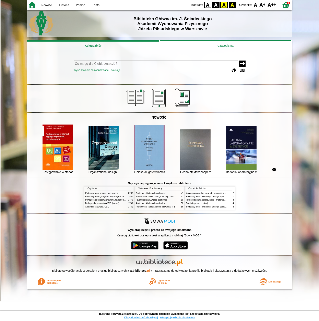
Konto (95, 5)
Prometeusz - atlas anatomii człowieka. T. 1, (156, 207)
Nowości (47, 5)
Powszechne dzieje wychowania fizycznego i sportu (108, 200)
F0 (255, 4)
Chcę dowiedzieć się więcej (141, 317)
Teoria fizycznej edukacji (197, 203)
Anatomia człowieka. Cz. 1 (97, 207)
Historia (64, 5)
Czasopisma (225, 45)
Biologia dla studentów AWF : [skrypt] (102, 203)
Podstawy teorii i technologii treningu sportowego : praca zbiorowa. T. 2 (168, 196)
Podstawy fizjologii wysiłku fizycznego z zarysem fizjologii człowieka (116, 196)
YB (224, 4)
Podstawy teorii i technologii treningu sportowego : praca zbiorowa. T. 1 (218, 207)
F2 (272, 4)
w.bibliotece (140, 270)
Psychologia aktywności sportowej (151, 200)
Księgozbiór (93, 45)
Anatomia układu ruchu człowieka (151, 193)
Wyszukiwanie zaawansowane (91, 70)
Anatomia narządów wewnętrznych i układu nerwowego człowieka (216, 193)
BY (232, 4)
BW (215, 4)
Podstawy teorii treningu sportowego (101, 193)
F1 (262, 4)
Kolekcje (115, 70)
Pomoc (80, 5)
